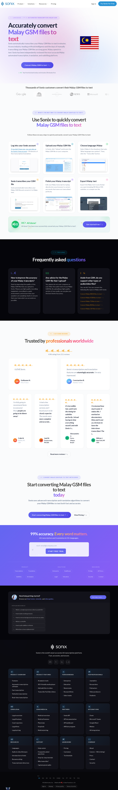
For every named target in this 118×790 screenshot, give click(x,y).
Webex (92, 726)
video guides (49, 599)
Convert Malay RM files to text (91, 305)
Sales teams (68, 695)
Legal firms (15, 726)
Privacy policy (60, 786)
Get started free (94, 224)
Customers (67, 752)
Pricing (53, 4)
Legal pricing (16, 730)
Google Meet (94, 723)
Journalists (93, 680)
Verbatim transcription (19, 694)
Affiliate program (69, 726)
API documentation (70, 719)
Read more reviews (59, 454)
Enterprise (67, 680)
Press (91, 755)
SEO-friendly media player (46, 684)
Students (93, 695)
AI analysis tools (43, 680)
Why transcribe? (43, 761)
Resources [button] (43, 4)
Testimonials (68, 755)
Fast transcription (18, 690)
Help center (42, 748)
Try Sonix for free (107, 4)
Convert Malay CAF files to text (91, 309)
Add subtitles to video (45, 688)
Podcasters (93, 688)
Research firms (68, 692)
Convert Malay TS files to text (91, 301)
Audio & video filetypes (19, 752)
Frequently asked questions (43, 753)
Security (92, 763)
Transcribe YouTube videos (47, 692)
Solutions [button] (31, 4)
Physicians (41, 723)
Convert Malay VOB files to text (91, 297)
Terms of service (71, 786)
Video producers (95, 692)
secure (66, 656)
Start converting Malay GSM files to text (50, 515)
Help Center (31, 599)
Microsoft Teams (95, 719)
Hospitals (41, 726)
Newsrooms (68, 688)
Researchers (94, 684)
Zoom (91, 715)
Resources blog (17, 759)
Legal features (17, 719)
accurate (56, 656)
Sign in (93, 4)
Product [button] (20, 4)
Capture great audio (44, 765)
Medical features (43, 719)
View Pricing (80, 515)
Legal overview (17, 715)
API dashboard (68, 723)
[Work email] (56, 545)
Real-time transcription (20, 697)
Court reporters (17, 723)
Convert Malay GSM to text (37, 65)
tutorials (38, 599)
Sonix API (67, 715)
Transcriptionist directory (20, 763)
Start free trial (56, 551)
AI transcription (68, 653)
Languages (15, 748)
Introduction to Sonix (19, 755)
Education (67, 684)
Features (15, 680)
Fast (50, 656)
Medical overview (44, 715)
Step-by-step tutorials (45, 757)
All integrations (95, 730)
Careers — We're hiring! (97, 752)
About (92, 748)
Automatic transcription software (20, 685)
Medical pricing (43, 730)
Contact (92, 759)
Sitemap (51, 786)
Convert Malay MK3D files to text (92, 294)
